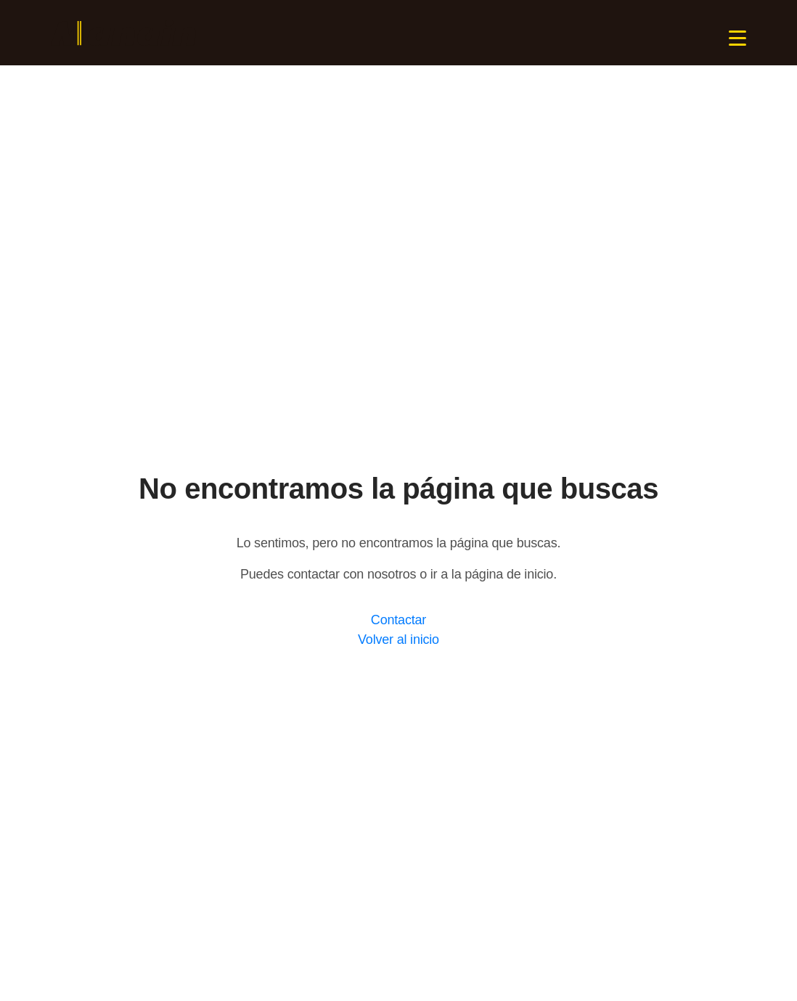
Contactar (398, 620)
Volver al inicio (398, 639)
